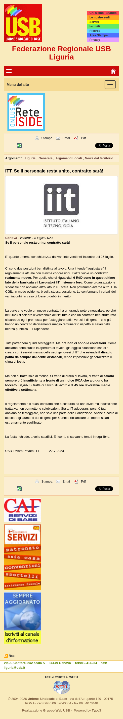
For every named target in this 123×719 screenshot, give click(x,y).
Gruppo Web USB (56, 710)
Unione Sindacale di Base (47, 699)
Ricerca (94, 31)
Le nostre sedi (99, 17)
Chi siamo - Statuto (103, 13)
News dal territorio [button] (99, 158)
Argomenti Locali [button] (69, 158)
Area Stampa (98, 35)
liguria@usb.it (14, 667)
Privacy (94, 40)
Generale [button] (46, 158)
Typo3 (96, 710)
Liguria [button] (31, 158)
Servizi (94, 22)
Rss (12, 656)
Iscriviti (94, 26)
